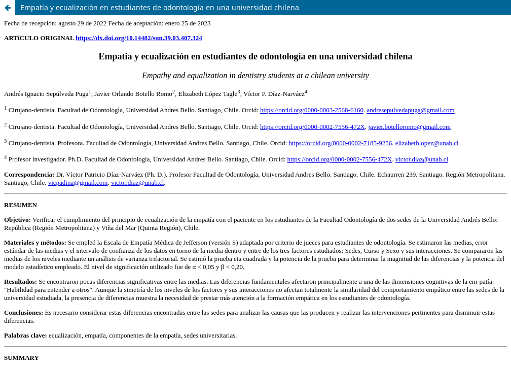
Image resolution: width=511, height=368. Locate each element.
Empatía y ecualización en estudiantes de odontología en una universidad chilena (159, 7)
